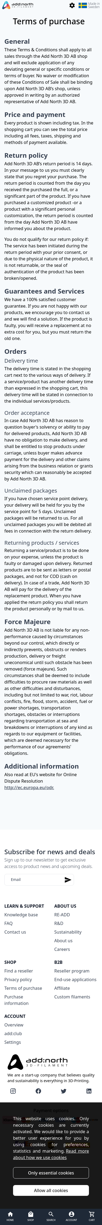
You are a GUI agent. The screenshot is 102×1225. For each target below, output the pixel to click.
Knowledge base (21, 915)
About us (63, 941)
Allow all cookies (51, 1190)
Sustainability (68, 932)
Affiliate (62, 988)
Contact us (15, 932)
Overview (13, 1025)
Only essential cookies (51, 1173)
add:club (13, 1033)
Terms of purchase (23, 988)
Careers (62, 949)
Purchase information (16, 1000)
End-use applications (75, 979)
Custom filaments (72, 997)
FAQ (8, 923)
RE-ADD (62, 915)
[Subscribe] (68, 880)
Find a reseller (18, 971)
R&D (58, 923)
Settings (12, 1042)
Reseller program (72, 971)
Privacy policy (18, 979)
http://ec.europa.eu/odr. (29, 787)
